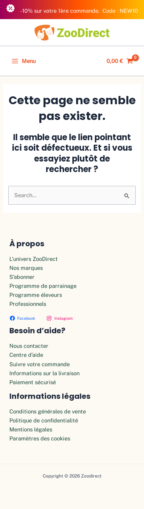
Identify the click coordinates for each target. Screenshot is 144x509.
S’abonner (21, 277)
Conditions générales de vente (47, 411)
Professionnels (27, 304)
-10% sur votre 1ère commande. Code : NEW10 (72, 9)
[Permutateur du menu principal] (24, 61)
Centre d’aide (26, 355)
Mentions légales (30, 429)
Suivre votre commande (39, 364)
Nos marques (26, 268)
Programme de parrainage (42, 286)
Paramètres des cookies (39, 438)
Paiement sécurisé (32, 382)
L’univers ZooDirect (33, 259)
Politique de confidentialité (43, 420)
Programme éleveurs (35, 295)
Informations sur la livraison (44, 373)
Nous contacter (28, 346)
